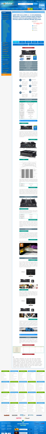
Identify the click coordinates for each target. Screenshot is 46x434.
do (35, 5)
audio (14, 354)
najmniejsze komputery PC (31, 389)
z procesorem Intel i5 (5, 28)
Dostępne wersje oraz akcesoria (28, 65)
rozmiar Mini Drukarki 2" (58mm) (40, 395)
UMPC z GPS (21, 371)
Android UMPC (21, 370)
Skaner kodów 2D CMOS (22, 392)
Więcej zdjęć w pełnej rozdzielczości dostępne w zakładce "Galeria (27, 330)
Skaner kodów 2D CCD (22, 391)
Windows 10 (36, 361)
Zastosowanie (28, 63)
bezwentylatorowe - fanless (40, 368)
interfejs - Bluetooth (39, 391)
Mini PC (36, 357)
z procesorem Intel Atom (6, 24)
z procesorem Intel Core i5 (39, 373)
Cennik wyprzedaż (20, 431)
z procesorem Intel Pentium (6, 26)
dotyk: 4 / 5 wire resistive (39, 369)
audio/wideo (17, 354)
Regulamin (26, 1)
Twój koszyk (42, 425)
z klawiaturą (21, 372)
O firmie (23, 1)
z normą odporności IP (22, 375)
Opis (15, 37)
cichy (25, 354)
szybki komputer (17, 361)
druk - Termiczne (39, 394)
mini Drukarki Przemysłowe (40, 389)
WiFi (33, 361)
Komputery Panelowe (40, 377)
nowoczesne (27, 358)
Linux (24, 357)
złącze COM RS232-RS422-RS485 (5, 395)
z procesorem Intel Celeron (6, 25)
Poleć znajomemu (35, 28)
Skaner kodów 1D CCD (22, 390)
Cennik (15, 431)
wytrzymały (26, 362)
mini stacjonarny (40, 357)
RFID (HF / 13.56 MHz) (13, 389)
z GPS (2, 396)
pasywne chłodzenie (38, 358)
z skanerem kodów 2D (4, 392)
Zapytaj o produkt (35, 25)
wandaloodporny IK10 (4, 375)
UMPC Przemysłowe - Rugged (22, 374)
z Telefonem (30, 372)
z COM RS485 (4, 41)
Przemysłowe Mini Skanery (23, 377)
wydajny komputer (22, 362)
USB (28, 361)
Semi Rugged (12, 370)
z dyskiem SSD (4, 37)
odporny (31, 358)
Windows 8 (40, 361)
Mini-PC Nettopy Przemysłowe (32, 377)
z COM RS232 (4, 39)
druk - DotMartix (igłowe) (39, 393)
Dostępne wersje (28, 37)
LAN (20, 357)
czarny (28, 354)
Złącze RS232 (21, 395)
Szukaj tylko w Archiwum (21, 5)
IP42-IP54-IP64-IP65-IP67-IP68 (5, 389)
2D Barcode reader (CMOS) (13, 395)
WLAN (18, 362)
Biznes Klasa (21, 373)
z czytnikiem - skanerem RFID (5, 390)
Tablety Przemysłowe (13, 368)
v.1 (29, 342)
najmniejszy (18, 358)
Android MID (30, 370)
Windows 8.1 (14, 362)
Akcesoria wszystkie (34, 37)
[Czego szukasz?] (35, 4)
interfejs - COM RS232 (39, 392)
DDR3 (30, 354)
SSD (13, 361)
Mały (26, 357)
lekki (22, 357)
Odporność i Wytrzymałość (28, 59)
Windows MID (30, 369)
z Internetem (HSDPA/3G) (22, 368)
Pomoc (29, 1)
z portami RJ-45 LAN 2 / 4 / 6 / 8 (40, 400)
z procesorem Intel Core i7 (39, 374)
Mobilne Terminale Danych (13, 396)
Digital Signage (4, 20)
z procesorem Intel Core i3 (39, 372)
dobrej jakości (38, 354)
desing (35, 354)
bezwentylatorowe (5, 23)
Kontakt (31, 1)
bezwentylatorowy (22, 354)
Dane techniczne (22, 37)
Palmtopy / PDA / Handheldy (13, 374)
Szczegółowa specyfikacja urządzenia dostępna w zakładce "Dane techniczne (28, 116)
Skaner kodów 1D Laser (22, 389)
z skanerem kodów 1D (4, 391)
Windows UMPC (21, 369)
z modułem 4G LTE (30, 374)
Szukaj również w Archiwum (28, 5)
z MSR (2, 393)
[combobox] (26, 3)
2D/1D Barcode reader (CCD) (14, 394)
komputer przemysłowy (16, 357)
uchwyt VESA (21, 361)
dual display (4, 38)
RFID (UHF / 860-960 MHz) (13, 391)
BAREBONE (4, 21)
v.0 (23, 342)
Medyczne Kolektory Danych (5, 400)
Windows (3, 373)
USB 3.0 (31, 361)
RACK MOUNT (4, 22)
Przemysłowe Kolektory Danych (14, 377)
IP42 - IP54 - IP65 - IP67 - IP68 (14, 372)
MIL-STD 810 (12, 373)
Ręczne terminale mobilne (5, 398)
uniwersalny (25, 361)
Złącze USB (21, 396)
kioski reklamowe (4, 370)
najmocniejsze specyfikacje (31, 395)
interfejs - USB (38, 390)
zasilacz (30, 362)
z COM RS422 (4, 40)
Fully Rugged (12, 371)
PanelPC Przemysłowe (13, 375)
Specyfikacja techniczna (28, 57)
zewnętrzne (3, 369)
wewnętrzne (3, 368)
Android (3, 372)
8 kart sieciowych (5, 36)
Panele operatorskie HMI (31, 400)
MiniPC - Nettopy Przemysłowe (14, 369)
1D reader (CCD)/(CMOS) (13, 393)
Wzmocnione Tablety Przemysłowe (23, 398)
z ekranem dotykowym (4, 374)
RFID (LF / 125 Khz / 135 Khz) (13, 390)
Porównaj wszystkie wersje (28, 43)
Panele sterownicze (32, 398)
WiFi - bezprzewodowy (22, 394)
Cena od (32, 5)
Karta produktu (35, 27)
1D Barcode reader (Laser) (13, 392)
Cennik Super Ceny (27, 431)
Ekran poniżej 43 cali (13, 400)
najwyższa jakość (23, 358)
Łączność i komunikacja (28, 61)
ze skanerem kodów (30, 375)
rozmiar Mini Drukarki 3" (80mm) (40, 396)
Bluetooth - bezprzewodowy (22, 393)
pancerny (34, 358)
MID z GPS (30, 371)
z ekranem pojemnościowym (40, 375)
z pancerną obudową (22, 400)
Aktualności (19, 1)
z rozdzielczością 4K (4, 371)
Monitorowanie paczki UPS (22, 427)
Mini (33, 357)
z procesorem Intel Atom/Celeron (40, 371)
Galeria (41, 37)
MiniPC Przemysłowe (40, 398)
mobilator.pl (14, 358)
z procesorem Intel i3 (5, 27)
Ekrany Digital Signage (14, 398)
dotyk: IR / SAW (38, 370)
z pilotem (29, 390)
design (33, 354)
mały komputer (30, 357)
